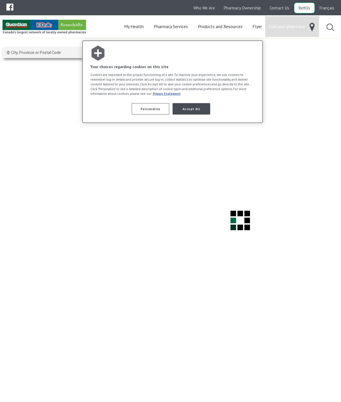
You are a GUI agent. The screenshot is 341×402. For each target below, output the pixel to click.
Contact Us (279, 8)
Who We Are (204, 8)
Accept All (191, 109)
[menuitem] (9, 7)
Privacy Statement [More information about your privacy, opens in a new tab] (167, 93)
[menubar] (10, 7)
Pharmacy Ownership (242, 8)
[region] (172, 81)
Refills (304, 8)
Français (327, 8)
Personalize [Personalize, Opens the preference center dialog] (150, 109)
